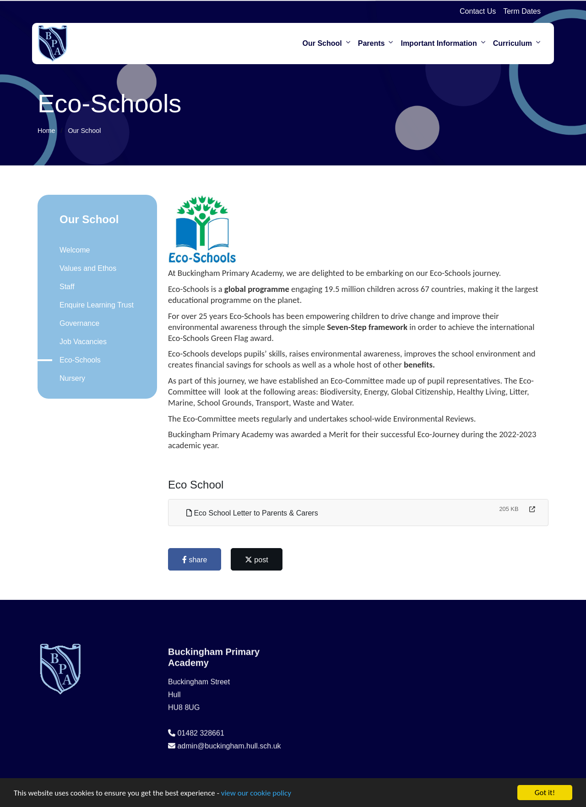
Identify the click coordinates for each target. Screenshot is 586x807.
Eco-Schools (77, 360)
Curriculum (512, 43)
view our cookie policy (256, 796)
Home (46, 130)
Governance (76, 323)
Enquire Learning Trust (93, 305)
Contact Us (478, 11)
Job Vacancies (79, 342)
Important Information (439, 43)
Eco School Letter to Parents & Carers (255, 513)
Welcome (71, 250)
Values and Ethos (84, 268)
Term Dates (522, 11)
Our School (322, 43)
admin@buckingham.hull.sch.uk (229, 772)
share (197, 560)
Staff (63, 287)
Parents (371, 43)
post (259, 560)
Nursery (69, 378)
